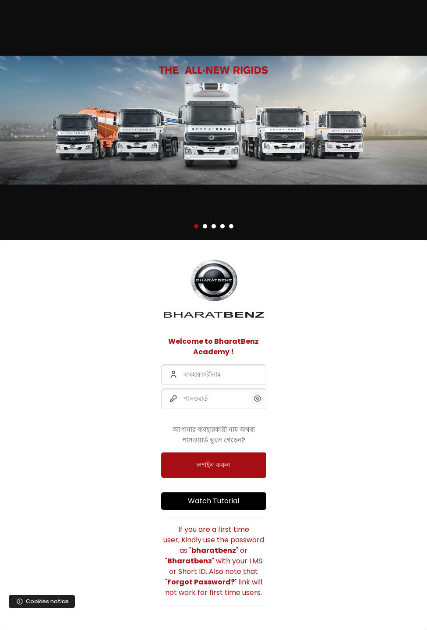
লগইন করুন (213, 465)
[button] (196, 226)
